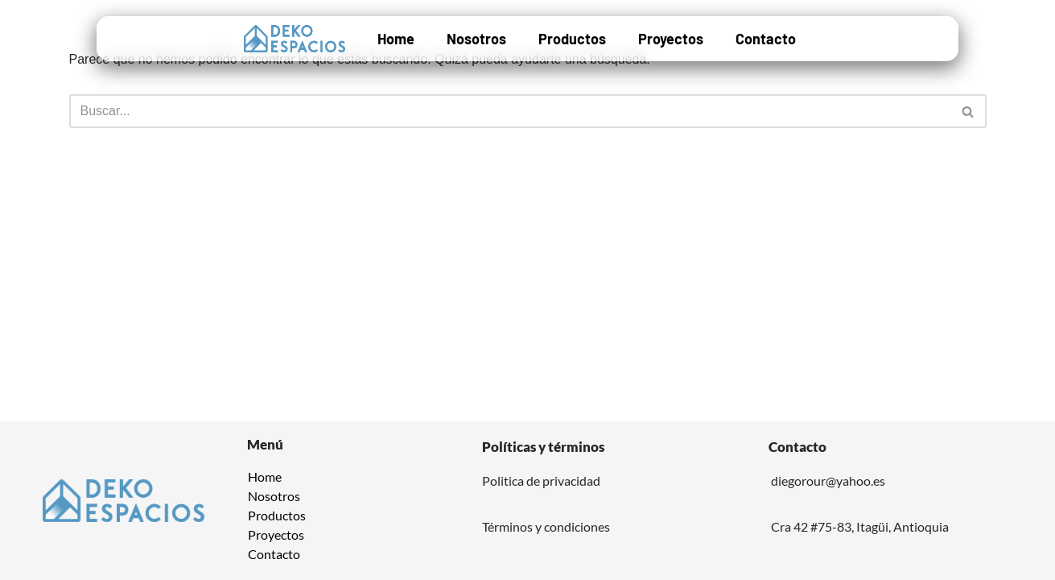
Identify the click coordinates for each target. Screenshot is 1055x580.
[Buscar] (509, 111)
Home (395, 39)
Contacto (766, 39)
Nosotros (476, 39)
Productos (572, 39)
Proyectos (670, 39)
